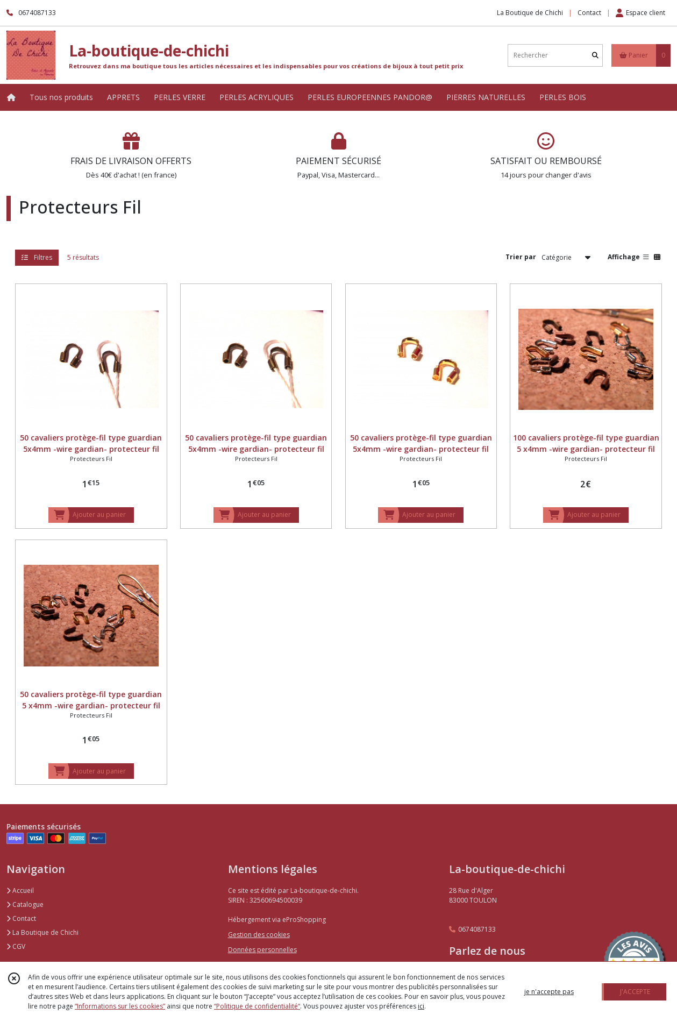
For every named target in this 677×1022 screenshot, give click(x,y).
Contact (589, 12)
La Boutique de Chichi (42, 932)
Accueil (20, 890)
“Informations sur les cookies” (120, 1006)
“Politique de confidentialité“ (257, 1006)
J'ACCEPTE (635, 991)
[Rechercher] (595, 55)
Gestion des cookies (259, 934)
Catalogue (25, 904)
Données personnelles (262, 949)
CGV (15, 946)
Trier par (520, 256)
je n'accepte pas (549, 991)
